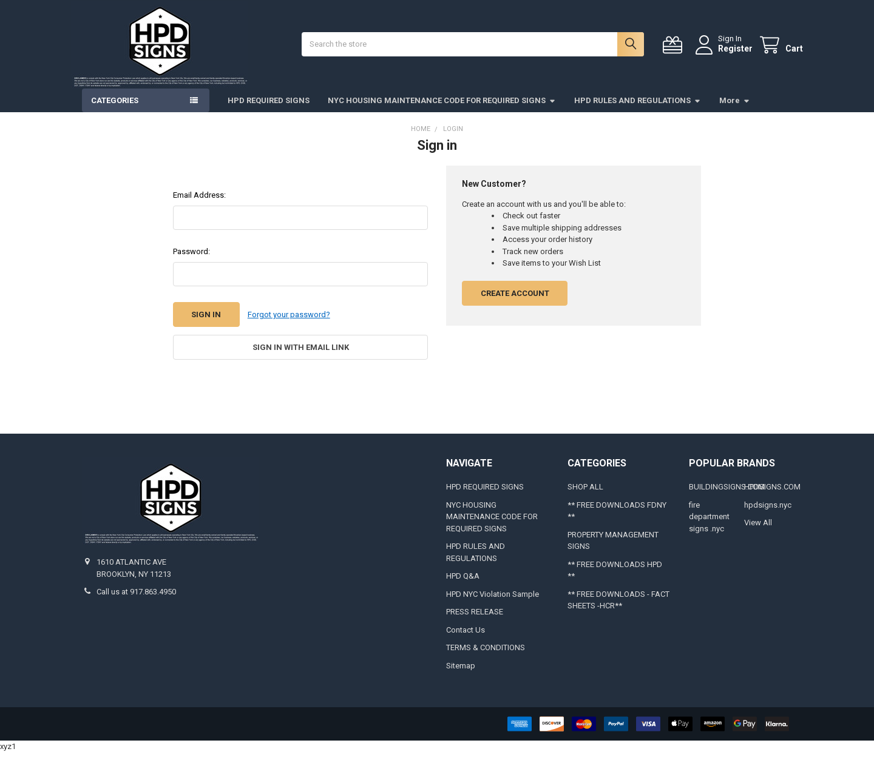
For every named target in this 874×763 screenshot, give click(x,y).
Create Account (515, 304)
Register (724, 54)
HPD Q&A (462, 586)
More (734, 111)
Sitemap (460, 676)
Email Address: (199, 205)
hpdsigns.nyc (767, 515)
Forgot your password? (289, 325)
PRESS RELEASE (474, 622)
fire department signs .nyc (709, 527)
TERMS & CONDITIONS (485, 658)
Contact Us (465, 640)
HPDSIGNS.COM (772, 497)
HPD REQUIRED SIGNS (269, 111)
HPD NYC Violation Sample (492, 605)
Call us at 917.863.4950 (136, 602)
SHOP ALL (585, 497)
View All (758, 533)
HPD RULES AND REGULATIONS (637, 111)
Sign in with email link (300, 358)
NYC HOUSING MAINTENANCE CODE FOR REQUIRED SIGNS (442, 111)
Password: (191, 262)
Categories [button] (114, 111)
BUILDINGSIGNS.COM (727, 497)
